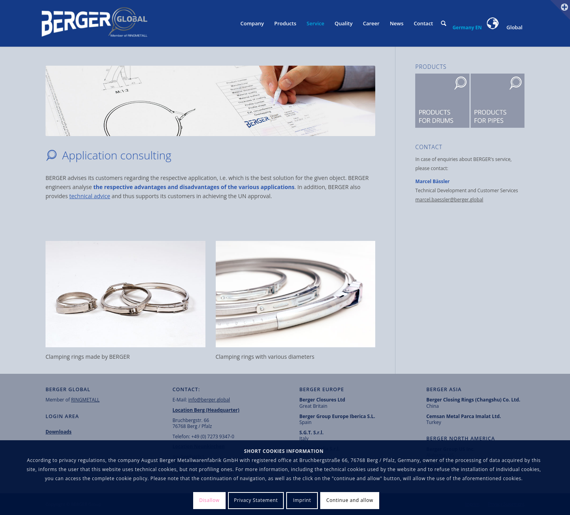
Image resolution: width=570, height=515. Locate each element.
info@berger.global (209, 399)
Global (505, 27)
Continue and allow (349, 500)
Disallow (209, 500)
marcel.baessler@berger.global (449, 199)
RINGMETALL (85, 399)
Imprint (302, 500)
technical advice (89, 196)
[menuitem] (252, 23)
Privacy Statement (256, 500)
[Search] (443, 23)
